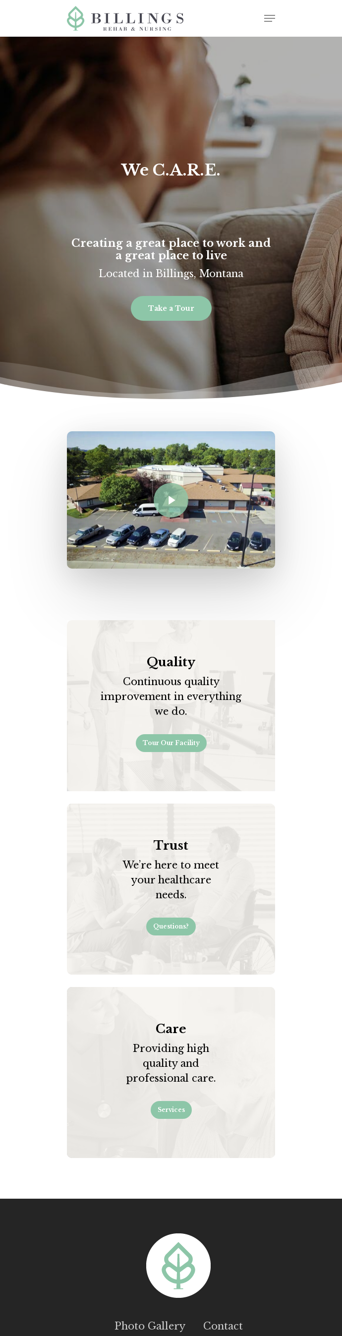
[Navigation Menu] (269, 18)
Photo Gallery (149, 1326)
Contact (223, 1326)
